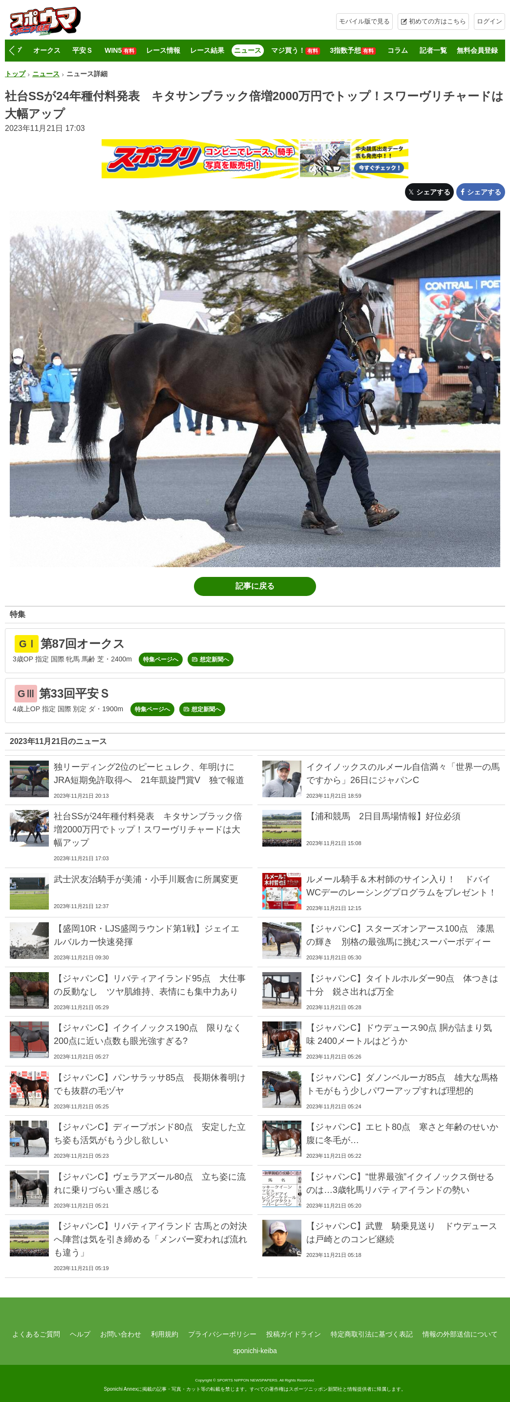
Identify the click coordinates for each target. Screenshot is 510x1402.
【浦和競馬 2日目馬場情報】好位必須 (383, 816)
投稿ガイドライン (293, 1334)
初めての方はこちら (437, 21)
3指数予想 (353, 50)
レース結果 (207, 50)
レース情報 (163, 50)
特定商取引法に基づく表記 (372, 1334)
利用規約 (164, 1334)
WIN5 (120, 50)
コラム (397, 50)
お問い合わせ (120, 1334)
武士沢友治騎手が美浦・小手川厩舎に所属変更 (146, 879)
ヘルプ (80, 1334)
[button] (11, 51)
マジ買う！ (295, 50)
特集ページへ (160, 659)
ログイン (489, 21)
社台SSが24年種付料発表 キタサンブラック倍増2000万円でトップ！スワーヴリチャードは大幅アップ (148, 829)
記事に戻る (255, 586)
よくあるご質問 (36, 1334)
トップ (15, 74)
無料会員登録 (477, 50)
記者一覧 (433, 50)
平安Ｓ (82, 50)
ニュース (247, 50)
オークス (47, 50)
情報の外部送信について (460, 1334)
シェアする (433, 192)
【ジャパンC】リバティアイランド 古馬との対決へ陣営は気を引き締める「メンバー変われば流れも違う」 (150, 1239)
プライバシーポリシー (222, 1334)
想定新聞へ (214, 659)
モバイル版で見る (364, 21)
